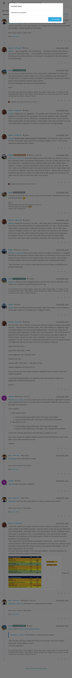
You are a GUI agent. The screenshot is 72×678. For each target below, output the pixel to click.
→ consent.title (55, 19)
